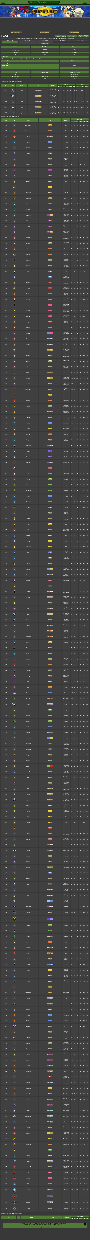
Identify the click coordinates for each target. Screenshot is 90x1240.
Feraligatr (28, 507)
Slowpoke (28, 333)
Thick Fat (66, 551)
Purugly (28, 1048)
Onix (21, 90)
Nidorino (28, 226)
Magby (28, 664)
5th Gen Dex (80, 36)
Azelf (28, 1183)
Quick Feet (66, 620)
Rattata (28, 159)
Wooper (28, 569)
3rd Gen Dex (86, 36)
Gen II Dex (45, 42)
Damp (66, 270)
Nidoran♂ (28, 220)
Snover (28, 1110)
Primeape (28, 288)
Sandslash (28, 198)
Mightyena (28, 749)
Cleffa (28, 529)
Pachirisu (28, 1009)
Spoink (28, 833)
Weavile (28, 1121)
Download (66, 440)
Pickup (66, 259)
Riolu (28, 1077)
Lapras (28, 411)
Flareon (28, 434)
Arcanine (28, 299)
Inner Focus (66, 305)
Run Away (66, 158)
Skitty (28, 777)
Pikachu (28, 181)
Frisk (66, 659)
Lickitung (28, 366)
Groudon (28, 912)
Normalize (66, 777)
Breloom (28, 766)
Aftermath (66, 1055)
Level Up (64, 36)
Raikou (28, 681)
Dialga (28, 1189)
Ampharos (28, 546)
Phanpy (28, 642)
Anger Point (66, 283)
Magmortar (28, 1144)
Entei (28, 687)
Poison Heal (66, 766)
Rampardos (28, 992)
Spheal (28, 889)
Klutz (66, 1032)
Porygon (28, 440)
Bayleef (28, 484)
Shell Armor (66, 412)
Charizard (28, 136)
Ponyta (28, 322)
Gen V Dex (80, 40)
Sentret (28, 513)
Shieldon (28, 998)
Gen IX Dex (10, 40)
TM (69, 36)
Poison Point (66, 203)
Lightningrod (66, 356)
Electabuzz (28, 395)
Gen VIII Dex (28, 40)
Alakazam (28, 316)
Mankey (28, 282)
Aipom (28, 563)
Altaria (28, 850)
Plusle (28, 816)
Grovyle (28, 715)
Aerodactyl (28, 445)
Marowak (28, 361)
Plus (66, 816)
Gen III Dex (27, 42)
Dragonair (28, 456)
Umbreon (28, 586)
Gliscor (28, 1161)
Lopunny (28, 1037)
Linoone (28, 760)
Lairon (21, 107)
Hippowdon (28, 1093)
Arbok (28, 175)
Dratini (28, 451)
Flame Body (66, 400)
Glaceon (28, 1155)
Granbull (28, 619)
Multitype (66, 1208)
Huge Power (66, 552)
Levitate (66, 844)
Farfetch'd (28, 344)
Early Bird (66, 388)
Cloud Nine (66, 271)
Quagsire (28, 574)
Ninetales (28, 254)
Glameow (28, 1043)
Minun (28, 822)
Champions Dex (45, 43)
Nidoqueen (28, 215)
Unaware (66, 959)
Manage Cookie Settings (60, 1223)
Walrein (28, 901)
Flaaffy (28, 541)
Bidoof (28, 959)
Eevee (28, 417)
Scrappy (66, 389)
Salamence (28, 906)
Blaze (66, 125)
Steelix (21, 96)
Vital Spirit (66, 282)
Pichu (28, 524)
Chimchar (28, 942)
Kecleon (28, 878)
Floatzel (28, 1020)
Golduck (28, 277)
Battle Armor (66, 867)
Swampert (28, 738)
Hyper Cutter (66, 608)
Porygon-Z (28, 1166)
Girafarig (28, 597)
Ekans (28, 170)
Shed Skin (66, 170)
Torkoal (28, 828)
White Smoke (66, 828)
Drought (66, 912)
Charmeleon (28, 130)
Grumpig (28, 839)
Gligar (28, 608)
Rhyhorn (28, 372)
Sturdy (53, 91)
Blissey (28, 676)
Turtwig (28, 925)
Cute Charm (66, 237)
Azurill (28, 771)
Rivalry (66, 204)
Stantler (28, 659)
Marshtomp (28, 732)
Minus (66, 822)
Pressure (66, 446)
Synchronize (66, 304)
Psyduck (28, 271)
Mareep (28, 535)
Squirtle (28, 142)
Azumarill (28, 558)
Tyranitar (28, 698)
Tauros (28, 406)
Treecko (28, 710)
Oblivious (66, 332)
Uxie (28, 1172)
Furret (28, 518)
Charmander (28, 125)
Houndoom (28, 636)
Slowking (28, 591)
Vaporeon (28, 423)
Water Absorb (66, 411)
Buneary (28, 1032)
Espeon (28, 580)
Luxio (28, 975)
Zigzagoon (28, 755)
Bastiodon (28, 1003)
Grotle (28, 930)
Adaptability (66, 418)
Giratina (28, 1196)
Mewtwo (28, 468)
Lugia (28, 704)
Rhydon (28, 378)
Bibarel (28, 964)
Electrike (28, 805)
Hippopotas (28, 1088)
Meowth (28, 260)
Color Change (66, 878)
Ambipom (28, 1026)
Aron (21, 101)
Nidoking (28, 232)
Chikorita (28, 479)
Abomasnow (28, 1116)
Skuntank (28, 1060)
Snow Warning (66, 1110)
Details (58, 36)
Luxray (28, 981)
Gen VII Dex (45, 40)
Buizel (28, 1015)
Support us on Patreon (45, 1227)
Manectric (28, 811)
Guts (66, 159)
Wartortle (28, 147)
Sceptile (28, 721)
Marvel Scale (66, 873)
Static (66, 181)
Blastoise (28, 153)
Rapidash (28, 327)
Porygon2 (28, 653)
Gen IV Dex (10, 42)
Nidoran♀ (28, 204)
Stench (66, 1053)
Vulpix (28, 248)
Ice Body (66, 890)
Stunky (28, 1054)
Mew (28, 473)
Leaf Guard (66, 1150)
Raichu (28, 187)
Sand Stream (66, 698)
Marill (28, 552)
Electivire (28, 1138)
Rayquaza (28, 919)
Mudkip (28, 726)
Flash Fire (66, 248)
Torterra (28, 936)
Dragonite (28, 462)
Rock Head (53, 89)
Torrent (66, 142)
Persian (28, 265)
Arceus (28, 1208)
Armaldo (28, 867)
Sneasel (28, 625)
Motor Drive (66, 1138)
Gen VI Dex (62, 40)
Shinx (28, 970)
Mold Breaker (66, 987)
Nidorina (28, 209)
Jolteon (28, 428)
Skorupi (28, 1099)
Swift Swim (66, 1015)
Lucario (28, 1082)
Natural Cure (66, 383)
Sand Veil (66, 192)
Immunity (66, 856)
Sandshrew (28, 192)
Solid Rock (66, 1133)
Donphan (28, 647)
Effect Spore (66, 765)
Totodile (28, 496)
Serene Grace (66, 384)
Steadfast (66, 1076)
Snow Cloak (66, 1155)
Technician (66, 260)
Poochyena (28, 743)
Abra (28, 305)
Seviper (28, 861)
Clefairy (28, 237)
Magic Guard (66, 238)
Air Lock (66, 919)
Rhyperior (28, 1133)
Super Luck (66, 884)
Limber (66, 265)
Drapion (28, 1105)
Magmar (28, 400)
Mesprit (28, 1178)
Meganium (28, 490)
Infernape (28, 953)
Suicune (28, 692)
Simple (66, 958)
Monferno (28, 947)
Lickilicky (28, 1127)
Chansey (28, 383)
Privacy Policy (49, 1223)
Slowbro (28, 338)
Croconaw (28, 501)
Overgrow (66, 479)
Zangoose (28, 856)
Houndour (28, 631)
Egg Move (74, 36)
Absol (28, 884)
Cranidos (28, 987)
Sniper (66, 1100)
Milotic (28, 873)
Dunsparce (28, 602)
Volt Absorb (66, 428)
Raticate (28, 164)
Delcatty (28, 783)
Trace (66, 439)
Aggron (21, 112)
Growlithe (28, 293)
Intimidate (66, 169)
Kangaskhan (28, 389)
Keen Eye (66, 343)
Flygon (28, 844)
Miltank (28, 670)
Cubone (28, 355)
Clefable (28, 243)
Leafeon (28, 1150)
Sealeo (28, 895)
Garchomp (28, 1071)
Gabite (28, 1065)
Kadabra (28, 310)
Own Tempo (66, 333)
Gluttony (66, 755)
